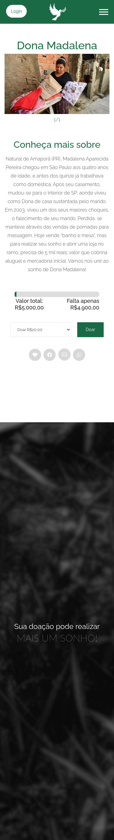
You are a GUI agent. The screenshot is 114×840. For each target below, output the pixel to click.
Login (16, 11)
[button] (103, 11)
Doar (90, 329)
